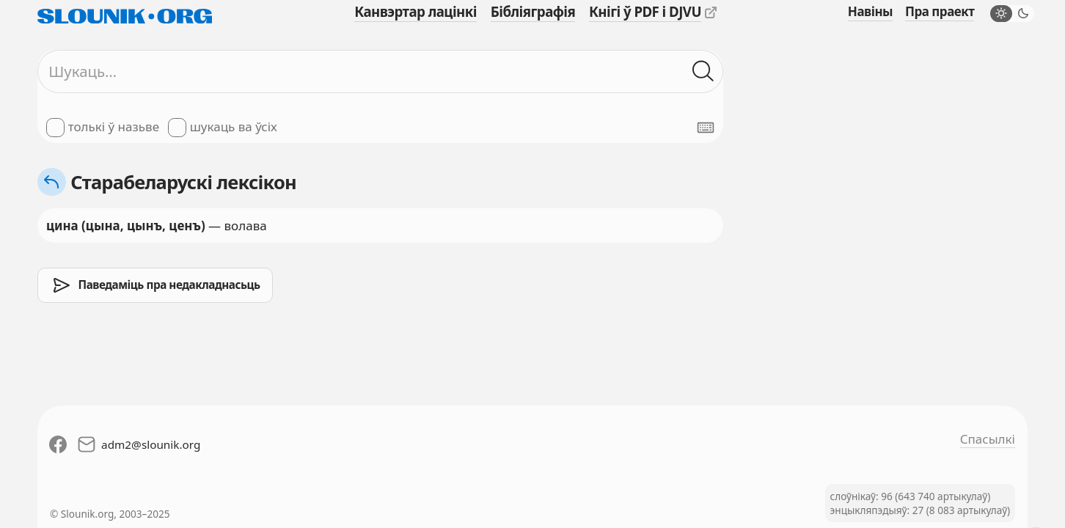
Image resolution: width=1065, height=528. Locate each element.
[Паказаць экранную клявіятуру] (705, 127)
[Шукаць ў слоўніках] (703, 72)
